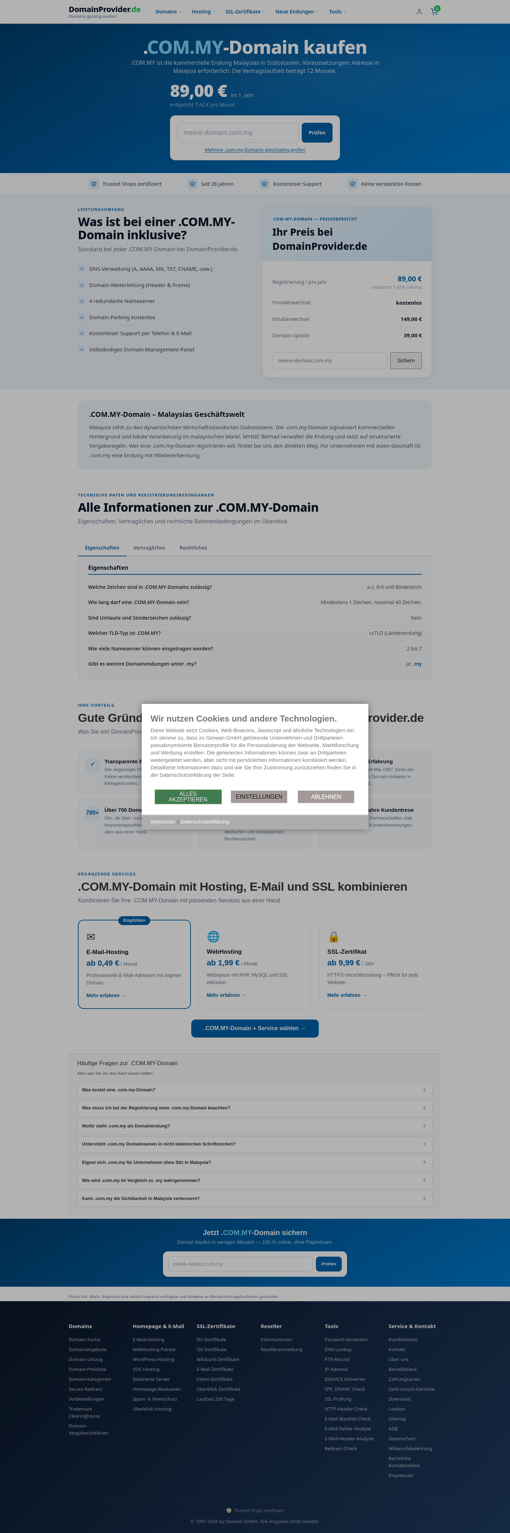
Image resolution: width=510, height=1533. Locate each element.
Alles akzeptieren (188, 797)
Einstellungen (259, 797)
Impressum (163, 822)
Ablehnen (326, 797)
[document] (255, 751)
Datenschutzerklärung (205, 822)
